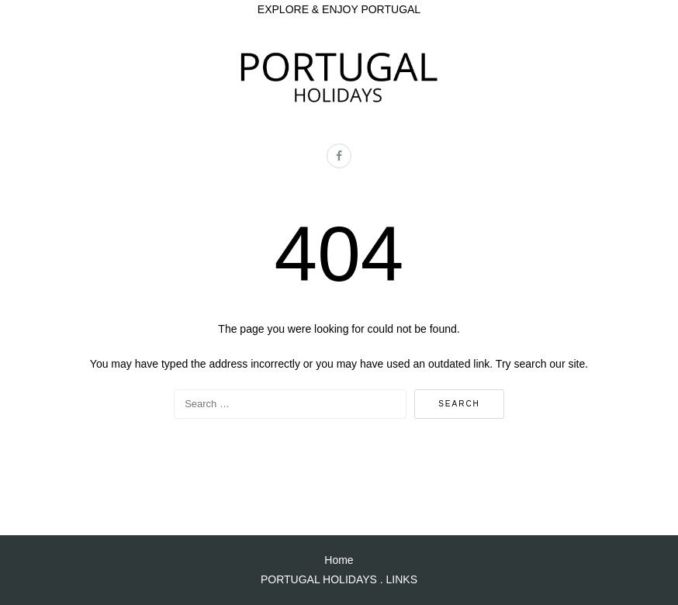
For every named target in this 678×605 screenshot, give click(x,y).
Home (338, 560)
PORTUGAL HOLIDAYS (319, 579)
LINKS (401, 579)
